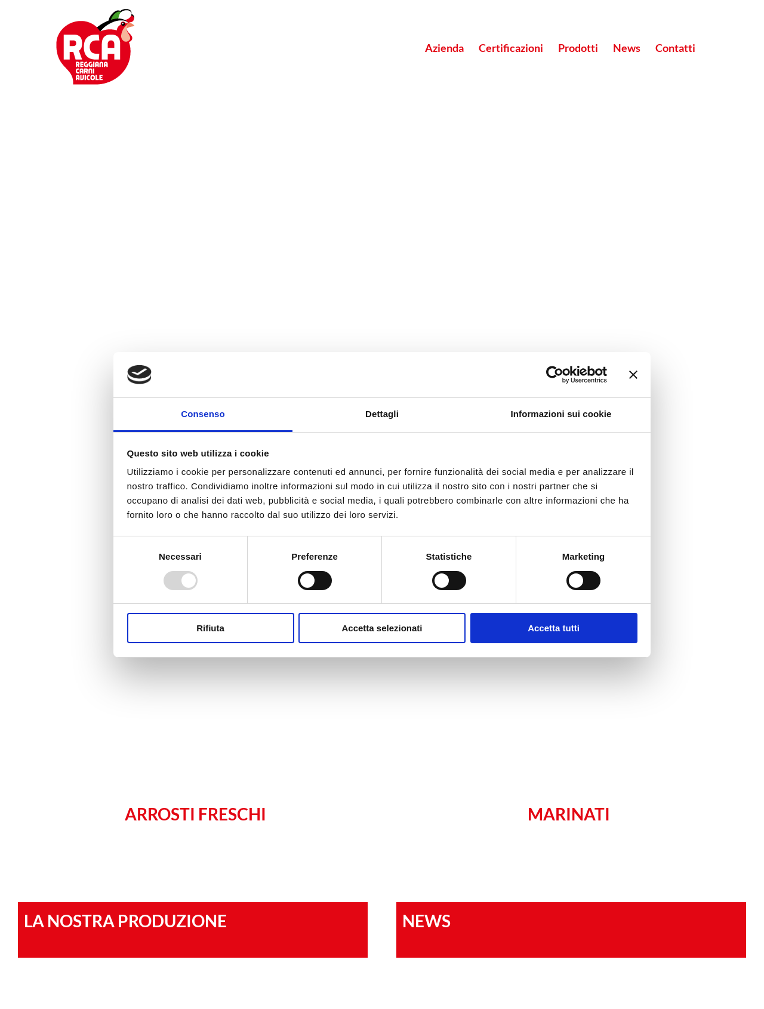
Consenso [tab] (202, 414)
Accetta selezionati (381, 628)
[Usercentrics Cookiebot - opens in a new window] (555, 375)
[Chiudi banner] (633, 375)
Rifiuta (210, 628)
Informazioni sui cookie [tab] (561, 414)
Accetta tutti (554, 628)
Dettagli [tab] (382, 414)
